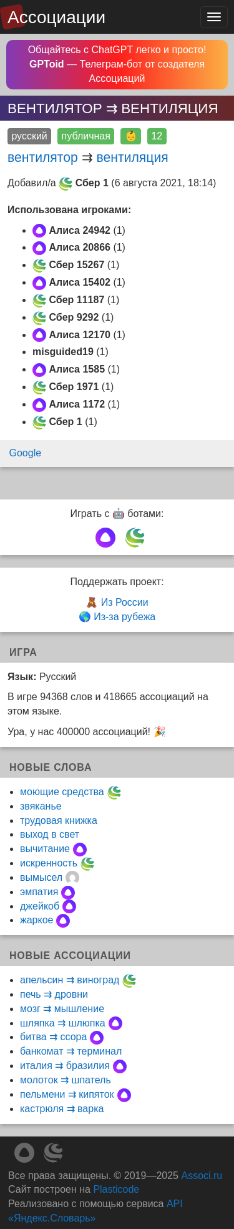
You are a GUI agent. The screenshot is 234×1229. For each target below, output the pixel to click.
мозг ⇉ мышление (62, 1008)
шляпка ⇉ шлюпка (62, 1023)
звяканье (41, 806)
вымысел (41, 877)
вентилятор (42, 157)
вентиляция (132, 157)
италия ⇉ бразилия (65, 1065)
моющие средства (62, 791)
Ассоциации (56, 17)
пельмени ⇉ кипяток (67, 1094)
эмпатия (39, 891)
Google (25, 453)
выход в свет (49, 834)
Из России (125, 602)
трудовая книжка (58, 820)
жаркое (36, 920)
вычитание (45, 848)
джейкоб (39, 906)
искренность (48, 863)
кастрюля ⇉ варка (62, 1108)
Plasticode (116, 1189)
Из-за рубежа (124, 616)
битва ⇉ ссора (53, 1036)
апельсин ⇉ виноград (69, 980)
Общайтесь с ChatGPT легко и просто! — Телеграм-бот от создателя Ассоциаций (117, 64)
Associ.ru (201, 1175)
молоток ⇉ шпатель (65, 1080)
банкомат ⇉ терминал (71, 1051)
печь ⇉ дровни (54, 994)
